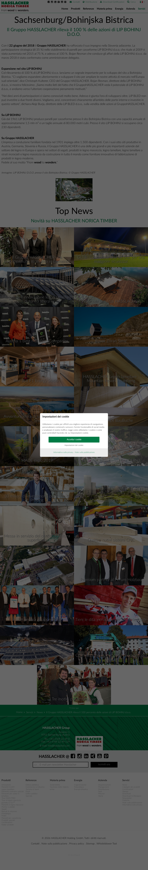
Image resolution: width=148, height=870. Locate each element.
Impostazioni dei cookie (74, 445)
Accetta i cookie (74, 439)
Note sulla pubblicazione (85, 452)
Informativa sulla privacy (63, 452)
